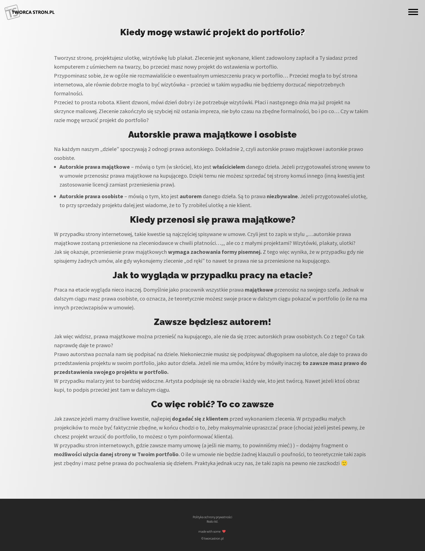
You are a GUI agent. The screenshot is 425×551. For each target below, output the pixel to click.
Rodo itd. (212, 521)
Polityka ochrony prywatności (212, 517)
